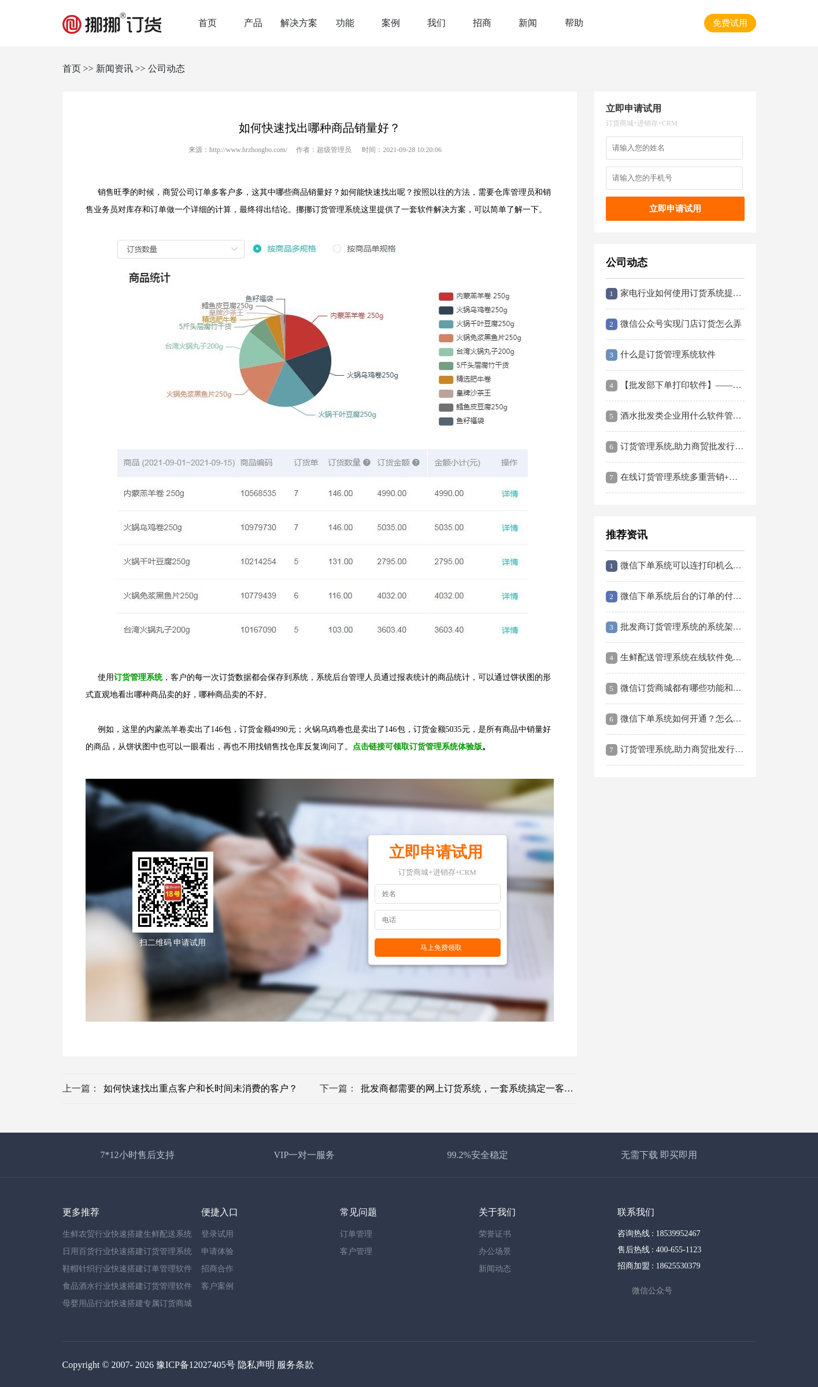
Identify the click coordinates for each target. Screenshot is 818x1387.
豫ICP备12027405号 (195, 1365)
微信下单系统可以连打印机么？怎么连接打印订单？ (675, 566)
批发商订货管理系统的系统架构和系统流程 (675, 627)
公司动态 (166, 68)
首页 (207, 23)
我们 (436, 23)
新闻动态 (495, 1268)
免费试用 (730, 23)
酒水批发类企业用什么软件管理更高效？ (675, 416)
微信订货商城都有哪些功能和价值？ (675, 688)
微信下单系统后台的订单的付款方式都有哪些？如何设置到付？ (675, 596)
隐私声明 (256, 1365)
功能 (345, 23)
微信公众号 (652, 1290)
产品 (253, 23)
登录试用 (217, 1234)
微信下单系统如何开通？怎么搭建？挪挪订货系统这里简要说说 (675, 719)
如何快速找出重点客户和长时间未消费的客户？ (200, 1088)
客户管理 (356, 1251)
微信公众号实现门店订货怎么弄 (674, 324)
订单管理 (356, 1234)
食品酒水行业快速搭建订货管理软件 (127, 1286)
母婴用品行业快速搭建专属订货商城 (127, 1303)
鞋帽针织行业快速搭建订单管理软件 (127, 1268)
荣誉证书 (495, 1234)
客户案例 (217, 1286)
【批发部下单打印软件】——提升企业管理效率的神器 (675, 385)
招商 (482, 23)
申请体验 (217, 1251)
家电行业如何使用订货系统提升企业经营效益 (675, 293)
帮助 (574, 23)
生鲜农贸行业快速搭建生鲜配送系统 (127, 1234)
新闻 (528, 23)
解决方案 (298, 23)
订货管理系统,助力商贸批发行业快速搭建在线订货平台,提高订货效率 (675, 447)
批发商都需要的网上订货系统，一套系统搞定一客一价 (469, 1088)
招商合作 (217, 1268)
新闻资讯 (114, 68)
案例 (391, 23)
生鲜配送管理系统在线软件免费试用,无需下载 (675, 658)
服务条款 (295, 1365)
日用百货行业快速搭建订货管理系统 (127, 1251)
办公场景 (495, 1251)
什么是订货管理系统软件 (661, 355)
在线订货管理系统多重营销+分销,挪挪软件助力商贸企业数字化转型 (675, 477)
